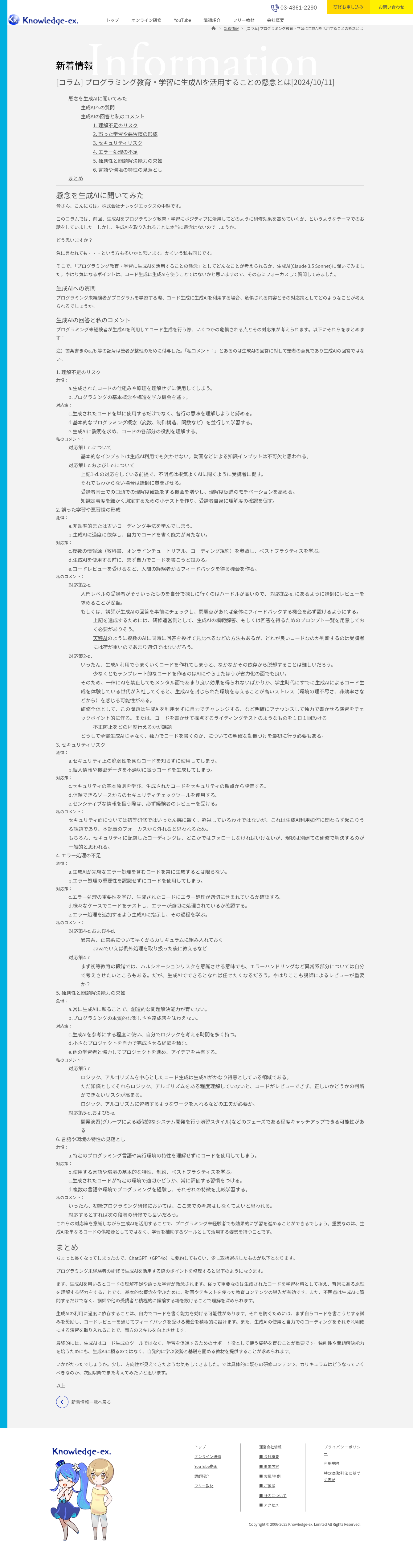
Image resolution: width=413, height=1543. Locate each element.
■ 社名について (272, 1495)
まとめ (75, 178)
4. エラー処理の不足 (115, 151)
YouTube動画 (205, 1466)
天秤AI (100, 638)
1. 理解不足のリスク (115, 125)
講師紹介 (212, 20)
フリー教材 (244, 20)
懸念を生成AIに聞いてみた (97, 98)
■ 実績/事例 (269, 1476)
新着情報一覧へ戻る (91, 1402)
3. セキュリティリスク (117, 142)
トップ (112, 20)
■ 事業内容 (269, 1466)
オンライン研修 (146, 20)
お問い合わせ (391, 7)
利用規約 (331, 1463)
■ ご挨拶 (267, 1485)
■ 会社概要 (269, 1456)
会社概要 (275, 20)
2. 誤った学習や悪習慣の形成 (125, 133)
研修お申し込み (348, 7)
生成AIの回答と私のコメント (112, 116)
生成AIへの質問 (98, 107)
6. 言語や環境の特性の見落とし (127, 169)
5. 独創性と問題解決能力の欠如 (127, 160)
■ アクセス (268, 1505)
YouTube (182, 20)
